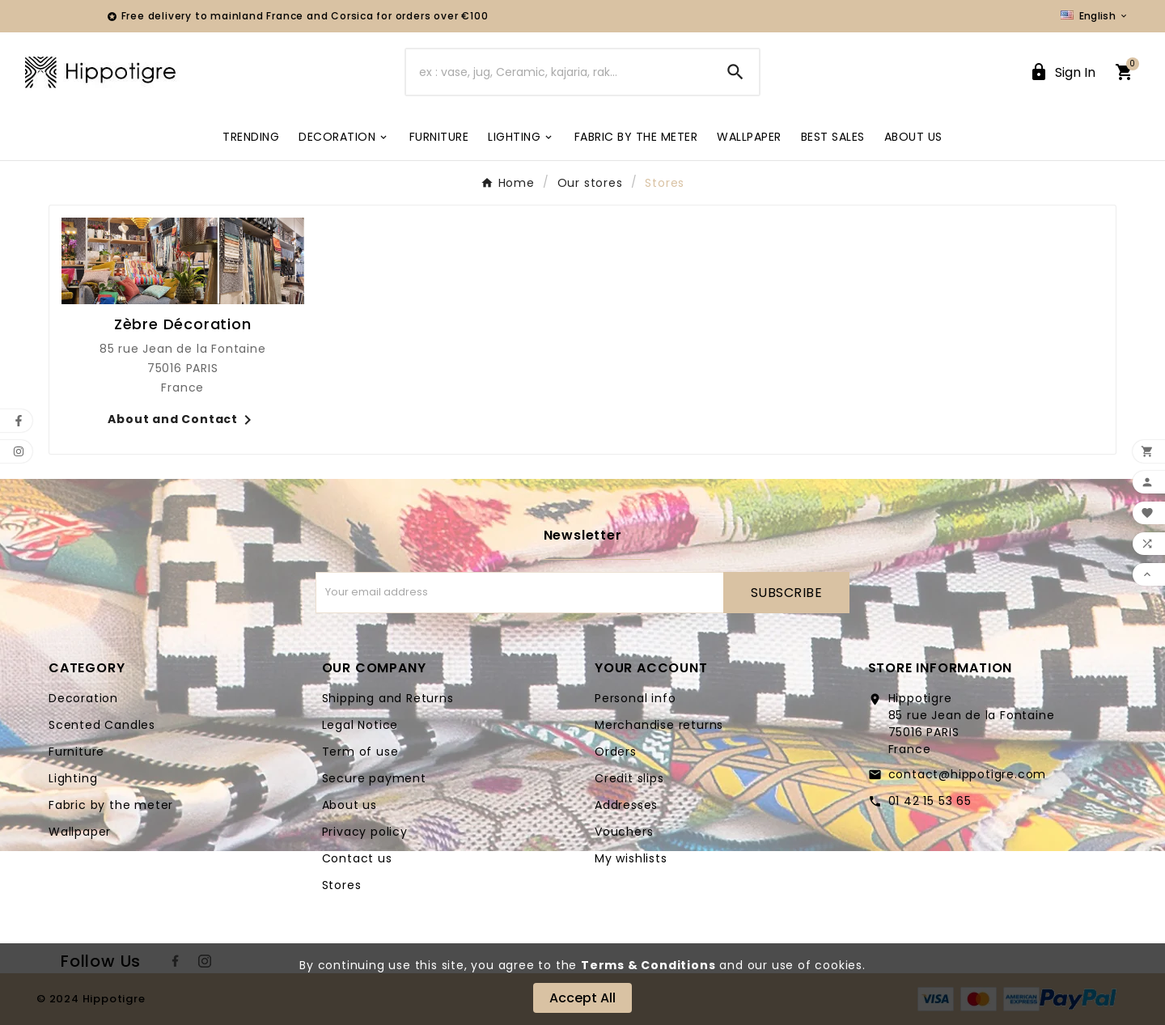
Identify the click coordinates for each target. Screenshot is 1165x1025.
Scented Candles (102, 725)
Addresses (626, 805)
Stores (342, 885)
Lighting (73, 778)
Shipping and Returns (388, 698)
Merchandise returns (659, 725)
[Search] (559, 72)
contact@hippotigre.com (967, 774)
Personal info (635, 698)
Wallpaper (80, 832)
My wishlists (631, 858)
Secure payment (374, 778)
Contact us (357, 858)
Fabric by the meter (111, 805)
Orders (616, 751)
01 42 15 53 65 (930, 801)
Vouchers (624, 832)
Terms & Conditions (648, 965)
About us (349, 805)
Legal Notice (360, 725)
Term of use (360, 751)
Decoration (83, 698)
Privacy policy (365, 832)
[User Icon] (1062, 72)
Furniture (76, 751)
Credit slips (629, 778)
